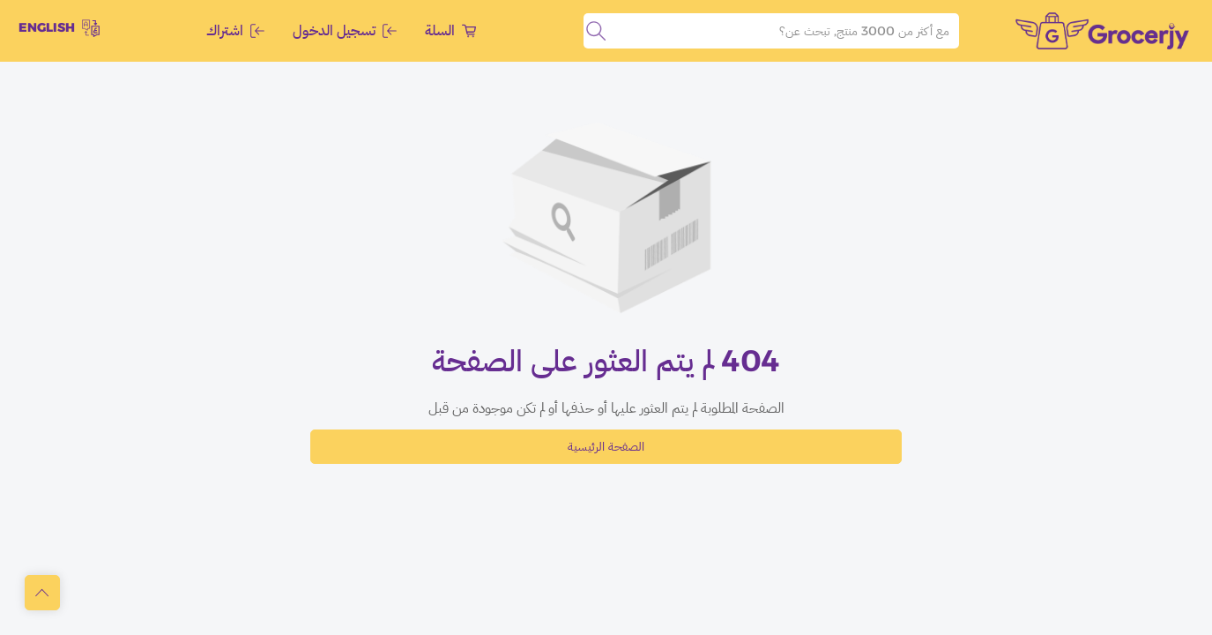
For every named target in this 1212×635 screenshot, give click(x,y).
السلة (450, 30)
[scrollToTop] (42, 592)
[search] (596, 30)
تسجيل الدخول (345, 30)
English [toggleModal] (59, 28)
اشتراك (235, 30)
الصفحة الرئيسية (606, 446)
